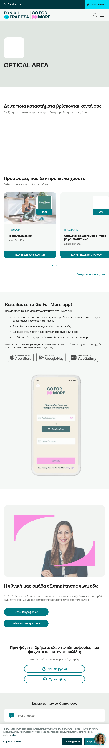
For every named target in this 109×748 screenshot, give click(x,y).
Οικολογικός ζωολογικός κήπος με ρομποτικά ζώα (85, 237)
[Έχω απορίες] (54, 715)
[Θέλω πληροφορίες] (26, 612)
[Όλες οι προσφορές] (91, 274)
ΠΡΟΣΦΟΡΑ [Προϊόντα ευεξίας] (14, 229)
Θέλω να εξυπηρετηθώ (26, 623)
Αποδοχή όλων (72, 741)
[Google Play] (52, 355)
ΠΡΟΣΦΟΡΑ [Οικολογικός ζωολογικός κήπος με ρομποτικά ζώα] (71, 229)
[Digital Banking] (97, 4)
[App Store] (22, 355)
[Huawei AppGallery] (85, 355)
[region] (54, 736)
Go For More (13, 4)
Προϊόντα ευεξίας (20, 235)
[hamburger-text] (102, 15)
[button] (52, 265)
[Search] (94, 15)
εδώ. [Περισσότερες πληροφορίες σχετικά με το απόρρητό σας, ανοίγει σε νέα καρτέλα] (14, 735)
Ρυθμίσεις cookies (12, 741)
